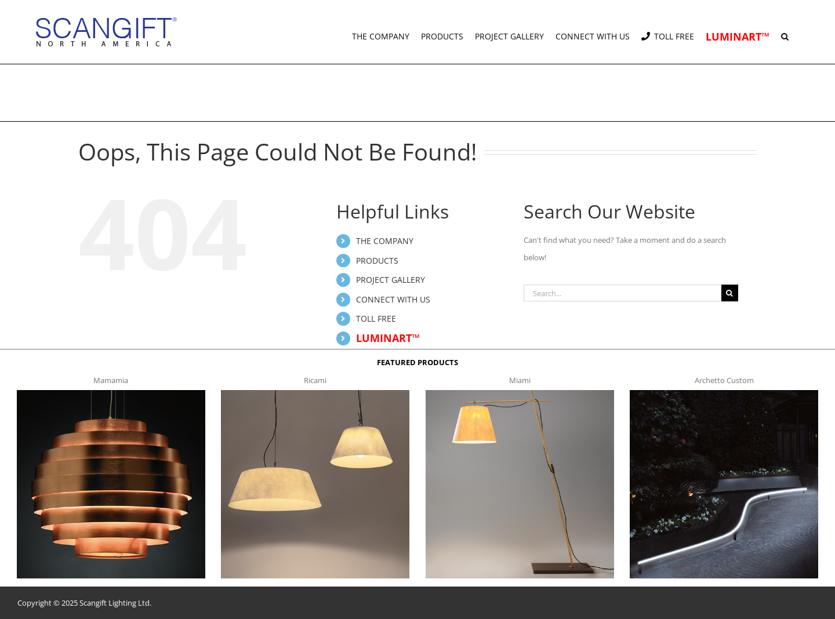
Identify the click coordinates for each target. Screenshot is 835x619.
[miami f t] (520, 393)
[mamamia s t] (111, 393)
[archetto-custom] (724, 393)
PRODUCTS (377, 260)
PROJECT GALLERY (390, 279)
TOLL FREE (376, 318)
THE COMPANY (384, 240)
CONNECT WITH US (393, 299)
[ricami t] (315, 393)
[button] (785, 32)
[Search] (729, 293)
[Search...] (622, 293)
